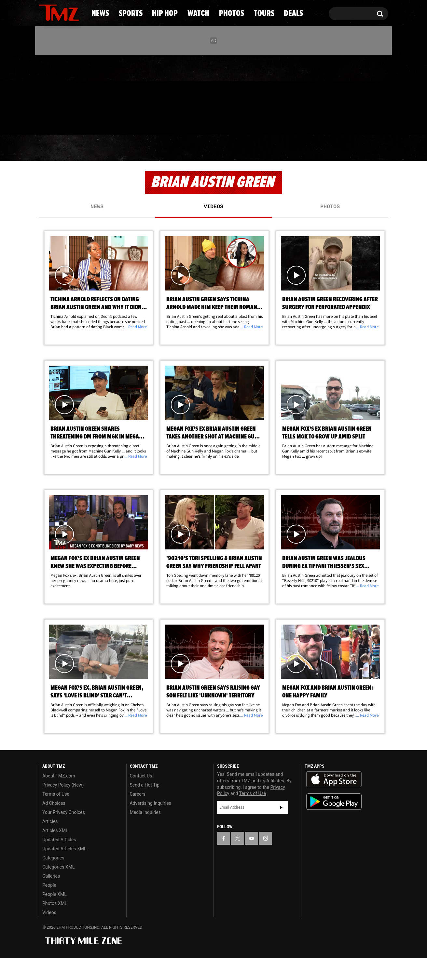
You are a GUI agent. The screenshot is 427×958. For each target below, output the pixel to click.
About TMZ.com (58, 775)
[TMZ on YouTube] (251, 838)
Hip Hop (157, 148)
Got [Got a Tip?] (59, 121)
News (54, 148)
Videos (213, 207)
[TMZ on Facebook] (44, 93)
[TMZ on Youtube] (65, 93)
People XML (54, 894)
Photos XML (54, 903)
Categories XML (58, 867)
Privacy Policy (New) (63, 785)
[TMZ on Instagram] (77, 93)
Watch (210, 148)
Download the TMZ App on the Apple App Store (334, 779)
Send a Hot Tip (144, 785)
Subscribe (281, 807)
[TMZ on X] (53, 93)
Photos (263, 148)
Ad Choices (53, 803)
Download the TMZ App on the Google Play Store (334, 801)
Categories (53, 857)
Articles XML (55, 830)
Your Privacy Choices (63, 812)
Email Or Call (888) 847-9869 (113, 121)
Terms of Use (55, 794)
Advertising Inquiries (150, 803)
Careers (137, 794)
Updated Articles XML (64, 848)
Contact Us (141, 775)
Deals (361, 148)
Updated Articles (59, 839)
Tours (314, 148)
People (49, 885)
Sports (103, 148)
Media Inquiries (145, 812)
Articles (50, 821)
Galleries (51, 876)
